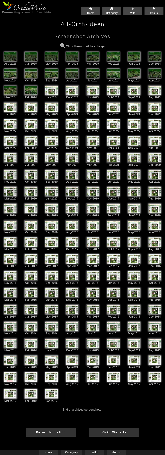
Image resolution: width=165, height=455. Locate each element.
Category (71, 452)
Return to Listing (51, 432)
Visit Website (114, 432)
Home (48, 452)
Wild (95, 452)
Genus (116, 452)
